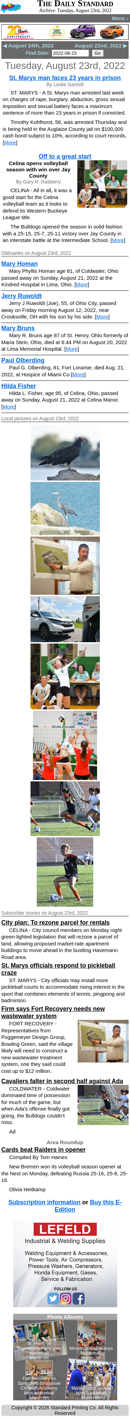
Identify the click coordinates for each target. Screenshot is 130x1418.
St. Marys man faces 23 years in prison (65, 77)
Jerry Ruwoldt (21, 296)
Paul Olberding (22, 360)
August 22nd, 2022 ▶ (101, 45)
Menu (120, 18)
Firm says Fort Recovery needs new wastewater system (53, 1012)
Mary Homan (19, 263)
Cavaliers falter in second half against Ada (62, 1081)
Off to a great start (65, 156)
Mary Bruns (18, 328)
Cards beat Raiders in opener (43, 1149)
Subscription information (44, 1202)
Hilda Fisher (18, 386)
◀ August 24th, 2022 (28, 45)
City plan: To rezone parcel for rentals (55, 922)
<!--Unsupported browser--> (65, 1357)
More (10, 142)
